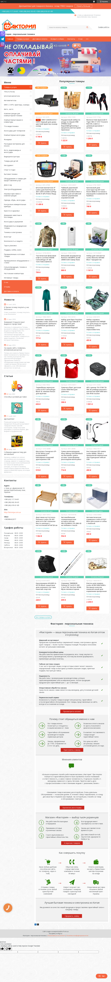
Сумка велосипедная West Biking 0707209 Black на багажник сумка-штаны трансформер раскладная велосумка (72, 455)
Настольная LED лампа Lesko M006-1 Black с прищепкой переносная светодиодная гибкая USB (96, 455)
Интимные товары (11, 278)
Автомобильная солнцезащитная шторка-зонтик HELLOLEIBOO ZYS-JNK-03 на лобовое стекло (71, 521)
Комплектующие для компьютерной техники (13, 114)
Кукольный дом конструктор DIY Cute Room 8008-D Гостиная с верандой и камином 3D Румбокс (96, 192)
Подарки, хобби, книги (12, 250)
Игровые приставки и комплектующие (12, 195)
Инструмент (8, 165)
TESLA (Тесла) (9, 92)
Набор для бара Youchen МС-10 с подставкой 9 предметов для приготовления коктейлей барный (71, 323)
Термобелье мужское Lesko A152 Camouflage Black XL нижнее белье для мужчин (45, 390)
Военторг (7, 237)
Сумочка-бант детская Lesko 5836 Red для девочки (71, 389)
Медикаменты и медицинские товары (15, 227)
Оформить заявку (72, 916)
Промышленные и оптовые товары (14, 255)
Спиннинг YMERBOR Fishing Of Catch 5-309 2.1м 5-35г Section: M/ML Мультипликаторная (71, 586)
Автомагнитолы (10, 100)
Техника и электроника (13, 232)
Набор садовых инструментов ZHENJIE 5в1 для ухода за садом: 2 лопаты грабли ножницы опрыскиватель (96, 324)
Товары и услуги (23, 39)
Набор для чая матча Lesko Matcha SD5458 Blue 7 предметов (95, 258)
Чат (102, 976)
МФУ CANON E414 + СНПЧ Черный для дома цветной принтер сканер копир (46, 123)
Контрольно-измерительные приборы (15, 205)
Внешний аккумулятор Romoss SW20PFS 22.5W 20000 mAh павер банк (71, 258)
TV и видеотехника (11, 126)
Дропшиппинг (9, 419)
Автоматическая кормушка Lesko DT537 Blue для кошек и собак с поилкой (96, 520)
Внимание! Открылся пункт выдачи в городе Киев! (14, 323)
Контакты (71, 39)
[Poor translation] (8, 949)
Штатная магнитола (12, 96)
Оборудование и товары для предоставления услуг (15, 179)
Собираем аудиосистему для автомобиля (15, 453)
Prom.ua (66, 931)
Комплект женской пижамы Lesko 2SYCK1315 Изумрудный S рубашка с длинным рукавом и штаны (46, 323)
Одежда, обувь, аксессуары (14, 200)
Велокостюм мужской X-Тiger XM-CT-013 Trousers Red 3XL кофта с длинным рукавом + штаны (97, 124)
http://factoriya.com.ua (12, 512)
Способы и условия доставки (15, 397)
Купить (43, 143)
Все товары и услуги (43, 617)
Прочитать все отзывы (72, 807)
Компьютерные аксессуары (14, 135)
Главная (10, 39)
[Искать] (87, 27)
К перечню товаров (72, 843)
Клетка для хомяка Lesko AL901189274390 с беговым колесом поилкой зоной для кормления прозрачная (96, 587)
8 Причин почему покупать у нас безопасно (16, 308)
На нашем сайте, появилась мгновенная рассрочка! (15, 349)
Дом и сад (8, 185)
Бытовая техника (10, 174)
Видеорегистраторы (12, 156)
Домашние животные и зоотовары (13, 216)
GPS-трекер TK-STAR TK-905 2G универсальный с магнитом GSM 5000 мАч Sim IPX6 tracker (96, 390)
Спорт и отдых (9, 170)
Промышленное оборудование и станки (16, 262)
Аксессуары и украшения (13, 222)
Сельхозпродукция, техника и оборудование (15, 268)
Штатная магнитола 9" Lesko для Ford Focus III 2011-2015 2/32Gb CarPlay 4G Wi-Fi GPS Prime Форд (46, 191)
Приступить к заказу (72, 750)
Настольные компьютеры (14, 273)
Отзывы (7, 287)
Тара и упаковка (10, 245)
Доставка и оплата (40, 39)
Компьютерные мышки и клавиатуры (13, 121)
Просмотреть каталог (72, 711)
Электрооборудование (13, 189)
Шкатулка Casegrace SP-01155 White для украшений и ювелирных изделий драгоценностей (46, 455)
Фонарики (8, 139)
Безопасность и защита (13, 241)
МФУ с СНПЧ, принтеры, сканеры (16, 105)
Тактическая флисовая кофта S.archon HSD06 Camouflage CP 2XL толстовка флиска (46, 259)
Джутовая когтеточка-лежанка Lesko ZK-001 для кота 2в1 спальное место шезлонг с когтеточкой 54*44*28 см (46, 521)
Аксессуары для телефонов (14, 131)
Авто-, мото (8, 109)
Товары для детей (11, 161)
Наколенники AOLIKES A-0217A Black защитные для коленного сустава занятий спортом (46, 586)
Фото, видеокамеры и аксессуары (12, 151)
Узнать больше (83, 6)
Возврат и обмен (57, 39)
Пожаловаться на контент (56, 936)
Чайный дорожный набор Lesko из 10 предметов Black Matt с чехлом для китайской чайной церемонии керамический (71, 193)
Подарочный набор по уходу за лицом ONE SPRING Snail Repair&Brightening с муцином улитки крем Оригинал (71, 125)
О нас (80, 39)
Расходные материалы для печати (14, 145)
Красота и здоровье (12, 211)
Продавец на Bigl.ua (55, 934)
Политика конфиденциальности (77, 936)
